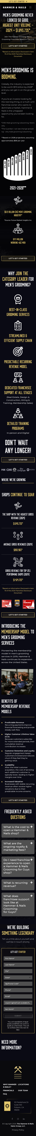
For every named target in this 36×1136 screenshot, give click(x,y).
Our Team (23, 1090)
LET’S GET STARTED (18, 46)
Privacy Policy (18, 1130)
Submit (18, 1016)
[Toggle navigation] (30, 7)
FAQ (5, 1094)
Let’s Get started (16, 1)
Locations (23, 1084)
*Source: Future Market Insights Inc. (18, 220)
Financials (8, 1090)
